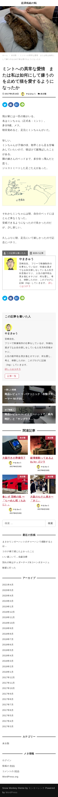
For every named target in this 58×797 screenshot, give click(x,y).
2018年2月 (8, 666)
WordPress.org (10, 776)
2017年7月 (8, 704)
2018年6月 (8, 644)
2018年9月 (8, 628)
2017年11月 (8, 683)
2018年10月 (8, 623)
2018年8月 (8, 634)
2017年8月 (8, 699)
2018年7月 (8, 639)
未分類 (43, 94)
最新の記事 (38, 253)
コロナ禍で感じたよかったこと (18, 551)
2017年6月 (8, 710)
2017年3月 (8, 726)
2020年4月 (8, 595)
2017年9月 (8, 694)
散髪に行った (9, 567)
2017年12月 (8, 677)
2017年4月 (8, 721)
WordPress (11, 792)
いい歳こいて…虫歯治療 (15, 557)
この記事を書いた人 (16, 253)
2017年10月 (8, 688)
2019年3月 (8, 601)
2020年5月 (8, 590)
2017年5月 (8, 715)
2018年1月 (8, 672)
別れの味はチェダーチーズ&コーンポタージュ (26, 562)
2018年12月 (8, 612)
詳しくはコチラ (13, 369)
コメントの (10, 771)
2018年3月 (8, 661)
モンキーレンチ (37, 788)
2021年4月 (8, 584)
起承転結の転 (29, 3)
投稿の (8, 766)
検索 (50, 523)
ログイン (6, 760)
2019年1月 (8, 606)
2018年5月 (8, 650)
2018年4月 (8, 655)
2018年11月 (8, 617)
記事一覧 (11, 376)
